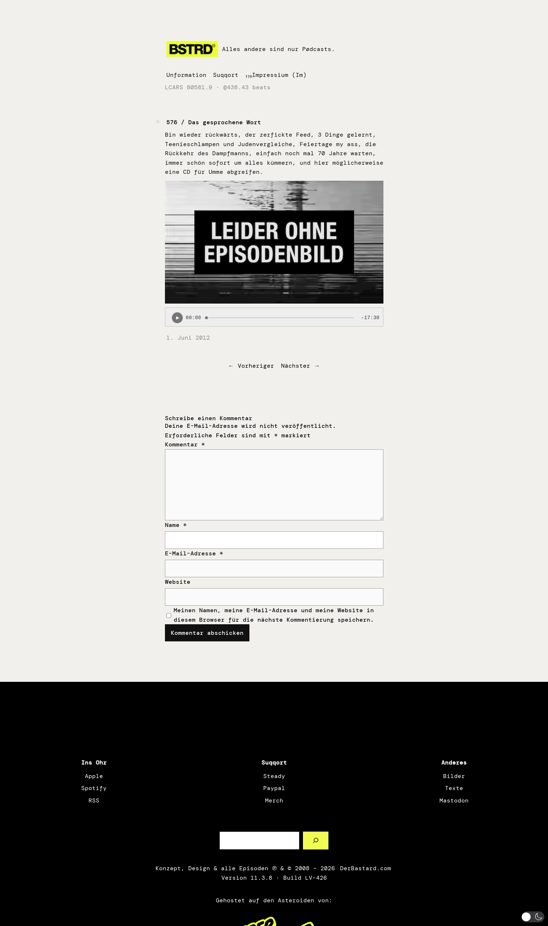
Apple (94, 776)
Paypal (274, 788)
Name (176, 525)
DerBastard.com (364, 868)
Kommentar (185, 444)
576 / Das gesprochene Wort (213, 122)
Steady (274, 776)
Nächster (295, 366)
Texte (454, 788)
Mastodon (454, 800)
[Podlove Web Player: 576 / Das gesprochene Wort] (274, 317)
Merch (274, 800)
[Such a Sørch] (316, 840)
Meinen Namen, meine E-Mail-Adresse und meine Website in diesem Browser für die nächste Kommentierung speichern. (274, 615)
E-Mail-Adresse (194, 553)
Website (177, 582)
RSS (93, 800)
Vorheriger (256, 366)
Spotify (94, 788)
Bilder (454, 776)
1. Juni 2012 (188, 337)
